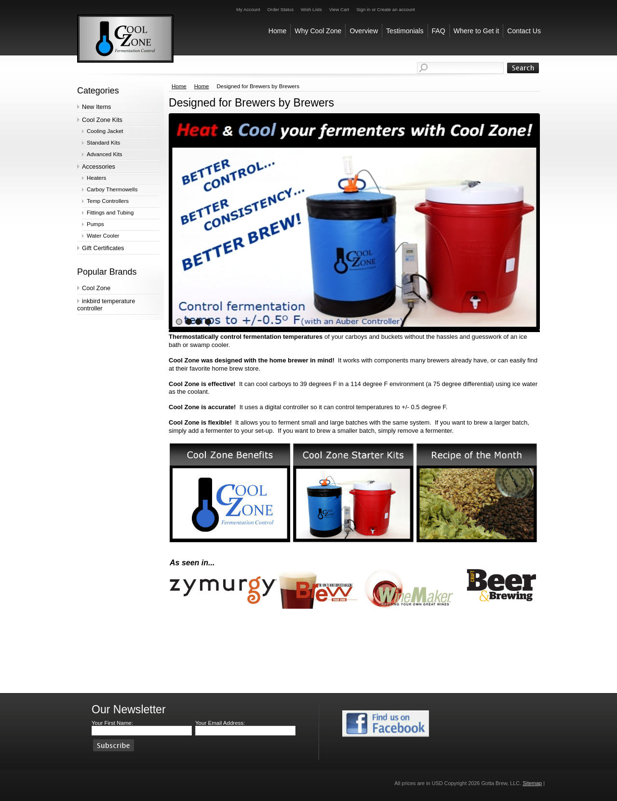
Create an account (396, 9)
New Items (96, 106)
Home (179, 86)
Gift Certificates (103, 248)
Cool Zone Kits (102, 119)
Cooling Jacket (105, 131)
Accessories (98, 166)
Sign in (363, 9)
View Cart (339, 9)
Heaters (96, 178)
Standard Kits (103, 143)
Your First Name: (112, 723)
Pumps (95, 224)
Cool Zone (96, 288)
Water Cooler (103, 236)
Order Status (281, 9)
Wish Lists (311, 9)
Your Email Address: (220, 723)
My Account (248, 9)
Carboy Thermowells (112, 189)
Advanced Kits (104, 154)
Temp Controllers (108, 201)
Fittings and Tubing (110, 212)
